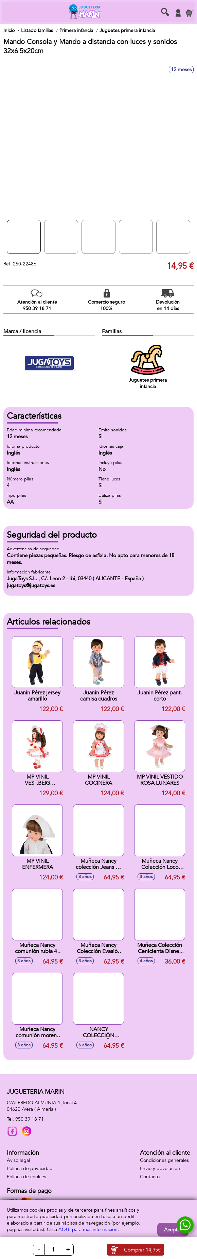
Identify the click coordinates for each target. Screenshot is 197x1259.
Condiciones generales (164, 1160)
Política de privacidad (30, 1168)
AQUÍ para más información (88, 1229)
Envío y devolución (160, 1168)
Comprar (142, 1249)
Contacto (150, 1176)
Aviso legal (18, 1160)
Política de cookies (26, 1176)
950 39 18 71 (29, 1119)
